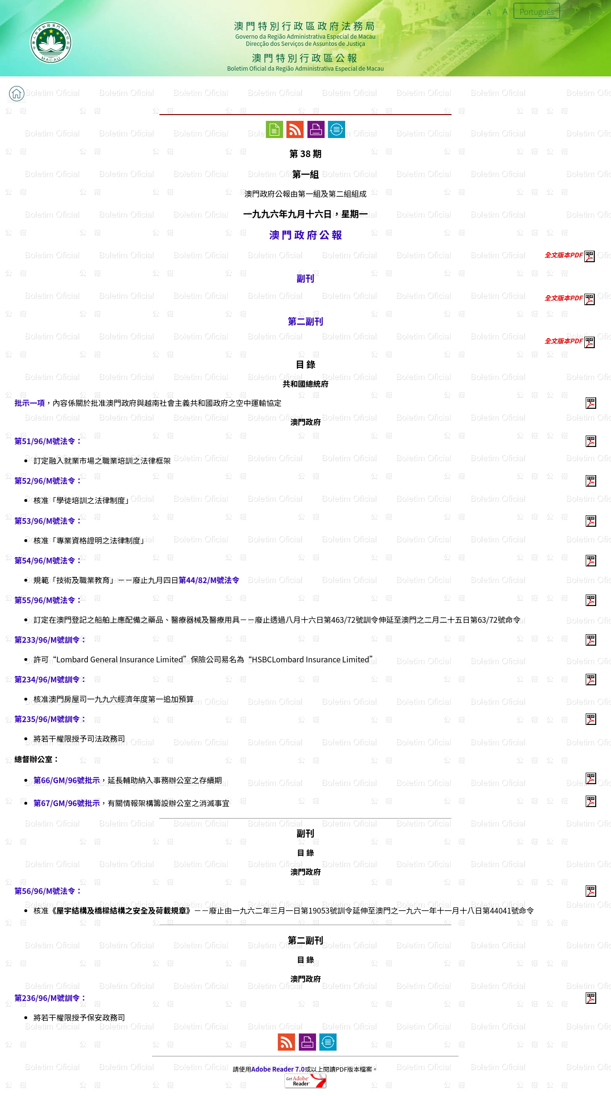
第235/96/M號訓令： (50, 718)
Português (537, 11)
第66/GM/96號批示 (66, 780)
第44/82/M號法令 (209, 579)
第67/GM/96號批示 (66, 803)
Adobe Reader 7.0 (278, 1069)
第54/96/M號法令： (48, 560)
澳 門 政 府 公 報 (305, 234)
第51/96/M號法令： (48, 441)
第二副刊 (306, 320)
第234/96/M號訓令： (50, 679)
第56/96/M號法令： (48, 890)
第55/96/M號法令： (48, 600)
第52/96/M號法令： (48, 480)
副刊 (305, 277)
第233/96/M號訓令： (50, 639)
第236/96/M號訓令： (50, 997)
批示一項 (29, 402)
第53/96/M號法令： (48, 520)
